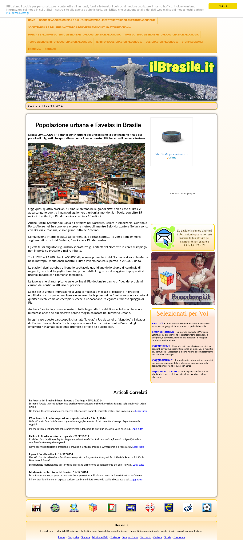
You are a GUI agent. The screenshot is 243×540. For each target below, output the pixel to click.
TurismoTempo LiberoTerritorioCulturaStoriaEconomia (162, 34)
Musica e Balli (100, 537)
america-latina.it (163, 331)
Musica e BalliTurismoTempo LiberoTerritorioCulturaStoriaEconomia (74, 34)
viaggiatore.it (161, 345)
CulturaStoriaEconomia (162, 42)
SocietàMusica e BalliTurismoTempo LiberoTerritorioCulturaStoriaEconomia (79, 27)
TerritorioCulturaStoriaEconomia (119, 42)
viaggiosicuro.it (162, 359)
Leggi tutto (141, 410)
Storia (167, 537)
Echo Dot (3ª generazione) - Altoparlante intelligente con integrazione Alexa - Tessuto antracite (171, 154)
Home (31, 20)
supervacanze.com (164, 371)
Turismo (115, 537)
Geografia (73, 537)
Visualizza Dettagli (18, 13)
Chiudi (223, 6)
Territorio (145, 537)
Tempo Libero (130, 537)
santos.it (157, 323)
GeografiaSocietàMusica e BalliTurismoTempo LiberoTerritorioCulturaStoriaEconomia (97, 20)
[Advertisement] (88, 358)
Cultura (157, 537)
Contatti (50, 49)
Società (85, 537)
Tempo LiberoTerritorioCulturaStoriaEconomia (60, 42)
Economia (34, 49)
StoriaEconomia (192, 42)
